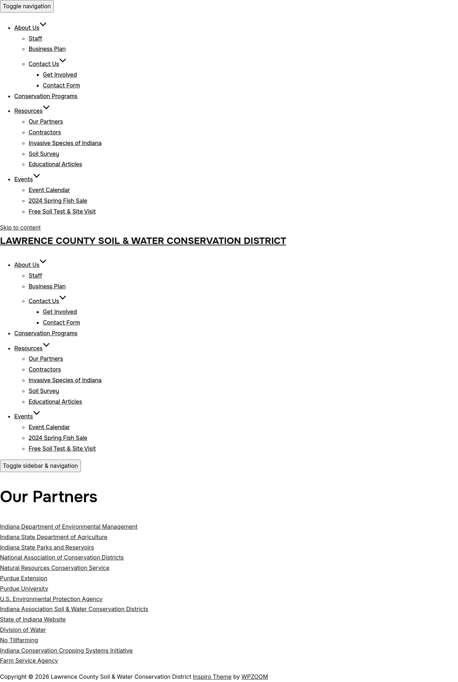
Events (27, 179)
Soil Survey (44, 154)
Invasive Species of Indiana (65, 143)
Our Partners (46, 121)
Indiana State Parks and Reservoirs (47, 547)
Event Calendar (49, 190)
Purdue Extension (23, 578)
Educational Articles (55, 164)
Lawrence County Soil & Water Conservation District (143, 241)
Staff (35, 38)
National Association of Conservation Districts (62, 557)
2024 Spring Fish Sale (58, 201)
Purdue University (24, 588)
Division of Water (23, 629)
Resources (32, 111)
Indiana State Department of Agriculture (53, 537)
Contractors (45, 132)
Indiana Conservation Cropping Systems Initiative (66, 650)
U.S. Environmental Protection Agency (51, 598)
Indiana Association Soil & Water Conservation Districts (74, 609)
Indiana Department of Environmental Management (68, 526)
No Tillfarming (19, 640)
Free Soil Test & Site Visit (62, 211)
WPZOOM (255, 676)
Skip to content (20, 227)
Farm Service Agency (29, 660)
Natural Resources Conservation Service (54, 567)
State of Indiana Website (33, 619)
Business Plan (47, 49)
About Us (30, 28)
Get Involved (60, 74)
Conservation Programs (45, 96)
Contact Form (61, 85)
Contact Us (48, 64)
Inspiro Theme (212, 676)
